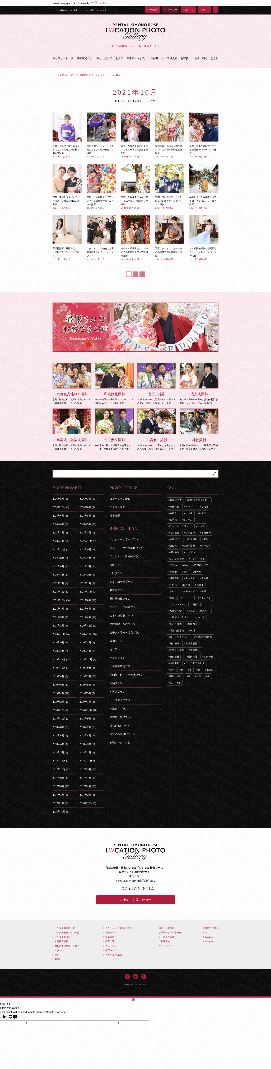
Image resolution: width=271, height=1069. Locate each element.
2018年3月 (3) (87, 744)
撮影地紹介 (110, 937)
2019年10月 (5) (61, 668)
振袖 (185, 565)
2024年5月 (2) (87, 515)
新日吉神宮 (176, 656)
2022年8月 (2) (60, 558)
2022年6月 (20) (61, 566)
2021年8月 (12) (88, 600)
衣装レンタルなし (120, 742)
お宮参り (186, 58)
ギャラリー (170, 9)
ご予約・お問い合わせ (135, 899)
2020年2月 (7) (60, 651)
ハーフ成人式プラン (121, 700)
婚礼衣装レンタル (120, 725)
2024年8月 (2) (87, 507)
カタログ (189, 9)
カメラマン (110, 946)
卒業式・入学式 (136, 58)
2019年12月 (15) (62, 659)
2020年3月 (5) (87, 642)
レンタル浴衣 (197, 558)
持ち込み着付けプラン (123, 734)
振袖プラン (116, 641)
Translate (99, 3)
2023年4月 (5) (60, 532)
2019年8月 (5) (60, 676)
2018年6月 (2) (60, 735)
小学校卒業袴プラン (121, 666)
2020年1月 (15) (88, 651)
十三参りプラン (119, 708)
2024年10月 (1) (61, 507)
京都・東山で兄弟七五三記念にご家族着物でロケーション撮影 (169, 186)
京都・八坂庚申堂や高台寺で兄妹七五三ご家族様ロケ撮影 (135, 186)
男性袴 (205, 578)
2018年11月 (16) (88, 710)
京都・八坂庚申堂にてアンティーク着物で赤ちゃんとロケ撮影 (101, 186)
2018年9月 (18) (88, 718)
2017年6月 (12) (61, 786)
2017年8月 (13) (61, 777)
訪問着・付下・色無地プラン (126, 674)
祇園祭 (210, 669)
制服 (203, 591)
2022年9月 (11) (88, 549)
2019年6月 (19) (61, 684)
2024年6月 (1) (60, 515)
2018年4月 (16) (61, 744)
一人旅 (201, 526)
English (57, 950)
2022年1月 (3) (87, 583)
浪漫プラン (116, 564)
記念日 (214, 58)
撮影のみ (174, 552)
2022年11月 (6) (88, 541)
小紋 (185, 572)
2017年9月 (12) (88, 769)
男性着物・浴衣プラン (123, 624)
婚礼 (98, 58)
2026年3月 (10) (88, 498)
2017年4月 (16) (88, 786)
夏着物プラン (117, 590)
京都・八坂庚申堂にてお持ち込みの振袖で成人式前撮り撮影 (135, 237)
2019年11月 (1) (88, 659)
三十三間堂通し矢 (195, 663)
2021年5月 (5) (60, 617)
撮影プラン (110, 932)
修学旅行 (190, 532)
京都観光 (174, 532)
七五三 (119, 58)
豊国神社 (195, 650)
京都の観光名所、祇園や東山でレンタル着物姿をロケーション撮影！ (72, 383)
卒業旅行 (206, 532)
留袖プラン (116, 683)
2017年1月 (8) (60, 803)
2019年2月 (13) (61, 701)
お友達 (202, 513)
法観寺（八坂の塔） (198, 611)
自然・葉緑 (176, 676)
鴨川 (192, 630)
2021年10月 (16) (62, 600)
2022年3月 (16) (88, 575)
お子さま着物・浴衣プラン (125, 632)
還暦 (206, 539)
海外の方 (206, 545)
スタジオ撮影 (117, 507)
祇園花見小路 (177, 630)
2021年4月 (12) (88, 617)
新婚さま (174, 513)
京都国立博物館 (203, 637)
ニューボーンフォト (180, 526)
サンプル (190, 552)
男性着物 (174, 578)
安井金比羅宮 (177, 650)
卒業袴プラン (117, 658)
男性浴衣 (190, 578)
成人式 (108, 58)
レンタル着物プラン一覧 (66, 932)
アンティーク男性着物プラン (126, 548)
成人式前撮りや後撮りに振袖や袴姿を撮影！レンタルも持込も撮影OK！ (199, 383)
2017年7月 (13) (88, 777)
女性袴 (197, 572)
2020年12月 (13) (88, 625)
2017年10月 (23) (62, 769)
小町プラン (116, 573)
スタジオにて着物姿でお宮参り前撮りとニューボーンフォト (101, 237)
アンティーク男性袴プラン (125, 556)
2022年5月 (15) (88, 566)
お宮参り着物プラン (121, 717)
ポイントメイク (178, 604)
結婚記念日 (176, 539)
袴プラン (115, 649)
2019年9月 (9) (87, 668)
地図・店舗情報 (165, 928)
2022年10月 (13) (62, 549)
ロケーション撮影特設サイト (119, 928)
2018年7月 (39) (88, 727)
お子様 (189, 513)
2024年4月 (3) (60, 524)
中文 (56, 955)
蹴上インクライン (179, 637)
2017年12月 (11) (61, 761)
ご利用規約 (163, 941)
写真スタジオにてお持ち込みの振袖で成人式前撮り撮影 (169, 237)
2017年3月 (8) (60, 794)
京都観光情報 (60, 941)
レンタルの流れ (61, 937)
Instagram (208, 941)
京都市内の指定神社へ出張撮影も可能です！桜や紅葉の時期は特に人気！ (199, 429)
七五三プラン (117, 691)
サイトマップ (164, 946)
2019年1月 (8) (87, 701)
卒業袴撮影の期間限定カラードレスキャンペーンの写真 (67, 237)
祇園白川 (193, 624)
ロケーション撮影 (120, 498)
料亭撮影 (115, 515)
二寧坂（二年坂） (179, 617)
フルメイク (205, 598)
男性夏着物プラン (120, 598)
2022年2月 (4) (60, 583)
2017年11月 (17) (88, 761)
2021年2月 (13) (61, 625)
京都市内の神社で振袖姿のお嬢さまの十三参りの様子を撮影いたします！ (114, 429)
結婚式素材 (189, 545)
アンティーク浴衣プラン (124, 607)
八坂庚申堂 (176, 611)
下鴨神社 (208, 656)
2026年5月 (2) (60, 498)
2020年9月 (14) (61, 642)
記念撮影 (193, 539)
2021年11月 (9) (88, 591)
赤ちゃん (188, 519)
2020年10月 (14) (88, 634)
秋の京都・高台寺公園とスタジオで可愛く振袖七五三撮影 (169, 135)
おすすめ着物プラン (121, 581)
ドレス (173, 591)
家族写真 (174, 506)
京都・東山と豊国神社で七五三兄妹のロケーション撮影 (203, 135)
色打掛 (200, 585)
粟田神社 (193, 656)
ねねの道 (200, 617)
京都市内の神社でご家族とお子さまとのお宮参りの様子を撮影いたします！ (156, 429)
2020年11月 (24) (61, 634)
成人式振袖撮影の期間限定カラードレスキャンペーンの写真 (203, 237)
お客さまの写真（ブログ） (67, 946)
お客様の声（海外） (198, 500)
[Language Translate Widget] (64, 3)
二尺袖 (173, 565)
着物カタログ (210, 928)
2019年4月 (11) (61, 693)
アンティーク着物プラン (124, 539)
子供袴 (173, 585)
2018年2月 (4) (60, 752)
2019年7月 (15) (88, 676)
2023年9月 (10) (88, 524)
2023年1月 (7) (60, 541)
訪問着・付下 (201, 565)
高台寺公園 (176, 624)
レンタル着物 (177, 558)
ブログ (204, 9)
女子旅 (173, 519)
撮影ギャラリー (112, 950)
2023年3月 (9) (87, 532)
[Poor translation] (12, 1017)
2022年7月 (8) (87, 558)
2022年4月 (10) (61, 575)
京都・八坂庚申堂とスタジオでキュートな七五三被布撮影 (135, 135)
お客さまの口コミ (113, 955)
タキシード (189, 591)
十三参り (153, 58)
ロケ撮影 (152, 9)
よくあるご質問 (165, 937)
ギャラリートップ (63, 58)
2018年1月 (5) (87, 752)
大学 (172, 669)
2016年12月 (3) (88, 803)
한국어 (57, 959)
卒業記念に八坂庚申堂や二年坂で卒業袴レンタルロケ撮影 (203, 186)
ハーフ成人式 (169, 58)
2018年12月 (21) (62, 710)
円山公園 (174, 643)
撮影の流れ (110, 941)
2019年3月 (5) (87, 693)
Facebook (208, 937)
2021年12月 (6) (61, 591)
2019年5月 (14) (88, 684)
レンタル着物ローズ (64, 928)
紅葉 (199, 676)
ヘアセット (187, 598)
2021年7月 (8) (60, 608)
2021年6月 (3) (87, 608)
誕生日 (173, 545)
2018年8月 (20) (61, 727)
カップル (190, 506)
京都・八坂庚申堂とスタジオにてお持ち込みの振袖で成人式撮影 (67, 135)
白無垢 (186, 585)
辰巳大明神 (191, 643)
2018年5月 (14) (88, 735)
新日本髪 (197, 604)
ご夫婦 (205, 506)
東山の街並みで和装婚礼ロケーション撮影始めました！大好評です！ (114, 383)
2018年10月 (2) (61, 718)
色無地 (173, 572)
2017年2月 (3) (87, 794)
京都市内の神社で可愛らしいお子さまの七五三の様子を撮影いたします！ (156, 383)
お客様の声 (176, 500)
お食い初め (200, 58)
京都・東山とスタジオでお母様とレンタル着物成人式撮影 (67, 186)
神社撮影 (174, 663)
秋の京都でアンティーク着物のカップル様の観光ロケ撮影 (101, 135)
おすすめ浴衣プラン (121, 615)
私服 (172, 598)
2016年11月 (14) (61, 811)
